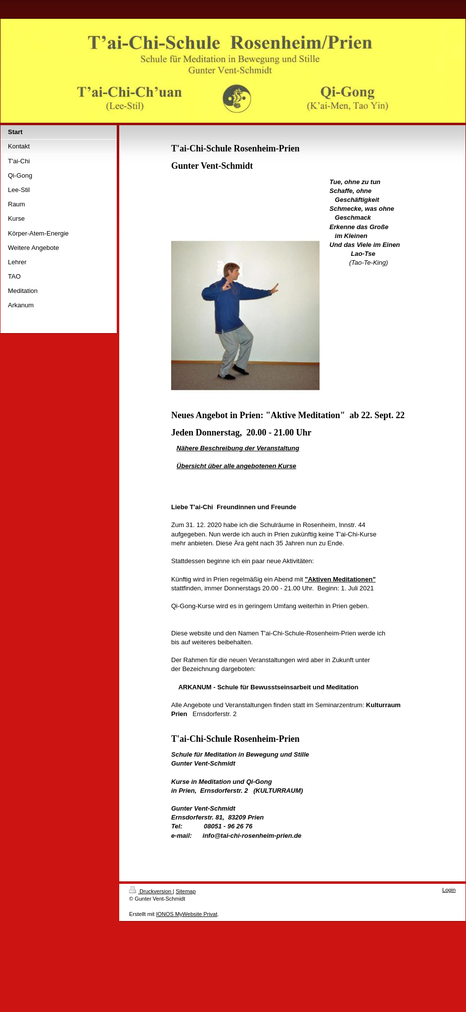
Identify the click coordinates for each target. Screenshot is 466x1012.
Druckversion (151, 891)
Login (449, 890)
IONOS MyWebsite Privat (186, 914)
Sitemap (185, 891)
